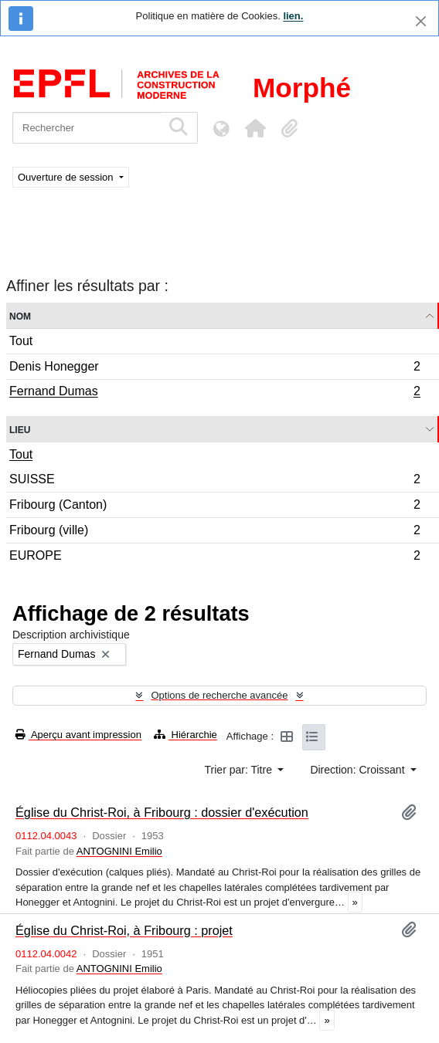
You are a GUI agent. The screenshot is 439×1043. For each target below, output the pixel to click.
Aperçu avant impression (78, 734)
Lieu (19, 429)
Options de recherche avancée (219, 695)
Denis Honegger (214, 368)
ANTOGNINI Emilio (119, 851)
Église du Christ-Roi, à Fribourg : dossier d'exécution (161, 812)
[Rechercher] (87, 128)
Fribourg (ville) (214, 532)
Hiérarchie (185, 734)
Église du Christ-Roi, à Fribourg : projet (124, 930)
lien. (293, 16)
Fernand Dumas (214, 393)
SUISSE (214, 481)
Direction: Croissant (358, 770)
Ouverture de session (67, 177)
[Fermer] (420, 21)
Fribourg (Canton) (214, 507)
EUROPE (214, 557)
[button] (255, 128)
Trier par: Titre (240, 770)
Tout (20, 340)
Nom (20, 315)
